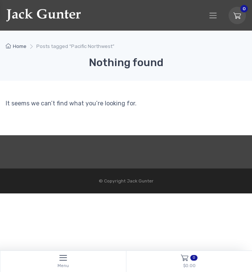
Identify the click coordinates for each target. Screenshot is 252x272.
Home (19, 46)
